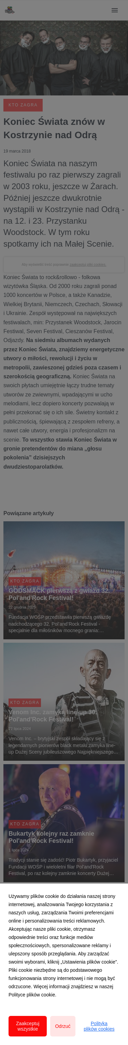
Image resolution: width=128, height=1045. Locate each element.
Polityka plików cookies (99, 1026)
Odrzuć (62, 1026)
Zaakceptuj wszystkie (27, 1026)
